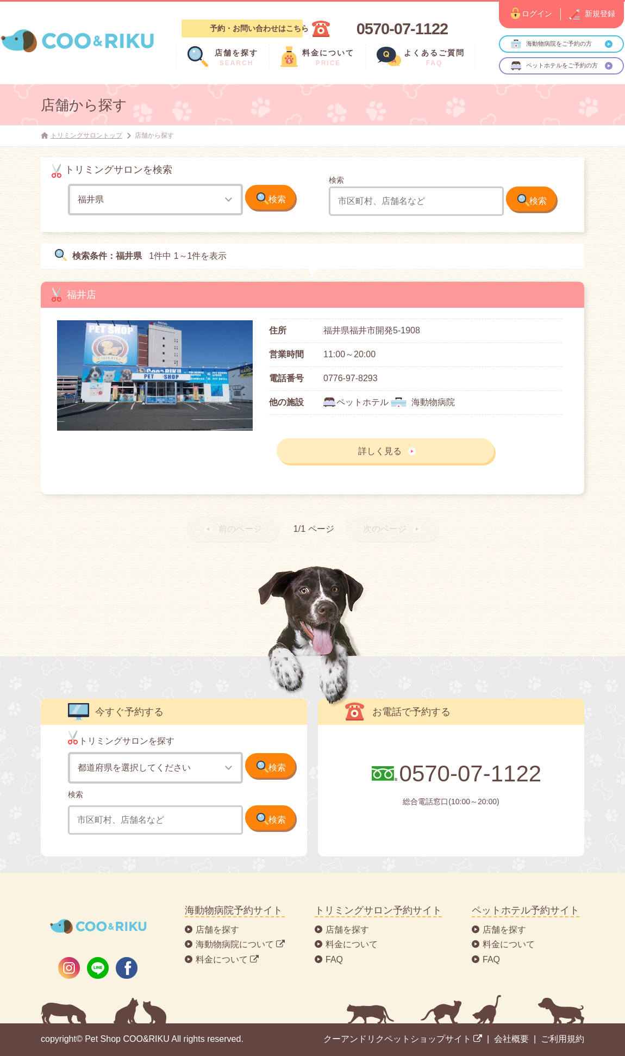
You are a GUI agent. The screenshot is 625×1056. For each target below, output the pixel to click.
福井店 (81, 294)
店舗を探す (217, 929)
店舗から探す (84, 105)
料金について (352, 944)
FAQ (334, 959)
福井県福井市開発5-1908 (371, 330)
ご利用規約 (562, 1038)
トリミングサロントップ (86, 135)
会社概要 (511, 1038)
